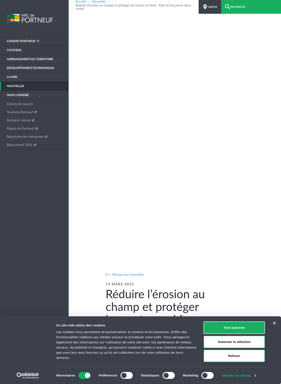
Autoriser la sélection (234, 342)
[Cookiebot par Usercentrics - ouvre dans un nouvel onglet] (28, 375)
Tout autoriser (234, 327)
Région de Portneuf (21, 128)
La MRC (12, 77)
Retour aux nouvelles (128, 274)
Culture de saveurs (20, 104)
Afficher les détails (236, 375)
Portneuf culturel (19, 120)
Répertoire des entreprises (26, 136)
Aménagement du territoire (30, 59)
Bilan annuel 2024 (20, 145)
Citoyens (14, 50)
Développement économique (30, 68)
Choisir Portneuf (21, 41)
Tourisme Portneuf (20, 112)
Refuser (234, 356)
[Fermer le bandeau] (274, 322)
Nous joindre (18, 95)
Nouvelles (15, 86)
